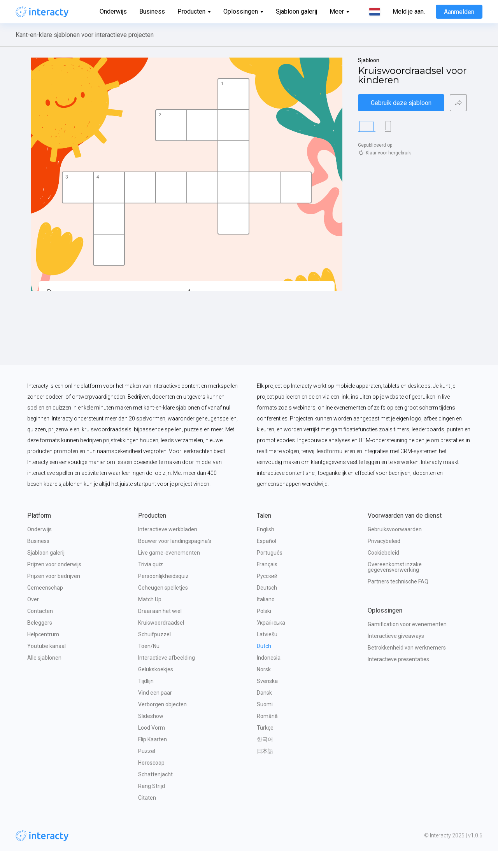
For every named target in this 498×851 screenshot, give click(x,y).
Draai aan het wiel (160, 611)
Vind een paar (155, 693)
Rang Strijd (151, 786)
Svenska (267, 681)
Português (269, 553)
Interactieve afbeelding (166, 658)
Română (267, 716)
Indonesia (269, 658)
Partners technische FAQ (398, 581)
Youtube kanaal (46, 646)
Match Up (149, 599)
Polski (264, 611)
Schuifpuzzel (154, 634)
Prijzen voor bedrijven (53, 576)
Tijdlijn (146, 681)
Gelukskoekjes (155, 669)
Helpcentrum (43, 634)
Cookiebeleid (383, 553)
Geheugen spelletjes (163, 588)
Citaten (147, 798)
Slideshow (150, 716)
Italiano (266, 599)
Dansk (264, 693)
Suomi (265, 704)
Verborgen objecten (162, 704)
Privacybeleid (384, 541)
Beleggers (39, 623)
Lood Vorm (151, 728)
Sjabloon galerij (296, 11)
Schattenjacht (155, 774)
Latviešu (267, 634)
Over (33, 599)
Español (266, 541)
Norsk (264, 669)
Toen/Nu (149, 646)
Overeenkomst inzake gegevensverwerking (395, 567)
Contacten (40, 611)
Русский (267, 576)
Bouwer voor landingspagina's (174, 541)
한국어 (265, 739)
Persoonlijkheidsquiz (163, 576)
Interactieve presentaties (398, 659)
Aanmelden (459, 12)
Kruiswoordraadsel (161, 623)
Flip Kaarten (152, 739)
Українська (271, 623)
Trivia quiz (150, 564)
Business (152, 11)
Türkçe (265, 728)
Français (267, 564)
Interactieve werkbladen (167, 529)
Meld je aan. (409, 12)
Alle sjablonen (44, 658)
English (265, 529)
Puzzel (146, 751)
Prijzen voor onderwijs (54, 564)
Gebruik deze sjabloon (401, 103)
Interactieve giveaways (396, 636)
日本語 (265, 751)
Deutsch (267, 588)
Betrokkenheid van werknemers (407, 647)
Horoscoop (151, 763)
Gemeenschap (45, 588)
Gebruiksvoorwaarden (395, 529)
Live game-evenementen (169, 553)
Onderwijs (113, 11)
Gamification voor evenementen (407, 624)
